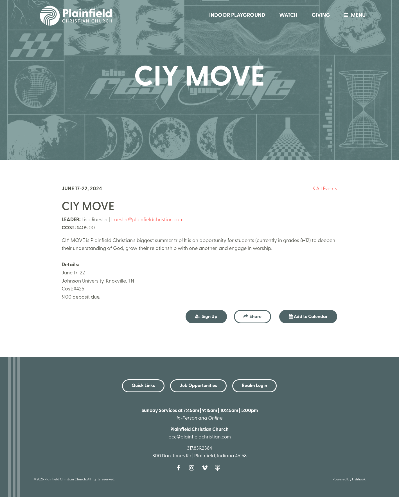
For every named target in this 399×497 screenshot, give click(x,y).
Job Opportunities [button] (198, 386)
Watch (288, 15)
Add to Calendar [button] (308, 316)
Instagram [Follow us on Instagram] (193, 467)
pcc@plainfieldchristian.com (199, 437)
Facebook (180, 467)
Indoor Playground (237, 15)
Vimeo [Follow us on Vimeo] (206, 467)
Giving (321, 15)
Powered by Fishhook (349, 479)
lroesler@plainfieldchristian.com (147, 220)
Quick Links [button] (143, 386)
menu (353, 15)
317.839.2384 (199, 448)
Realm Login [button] (254, 386)
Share (255, 317)
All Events (325, 189)
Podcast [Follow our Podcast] (219, 467)
